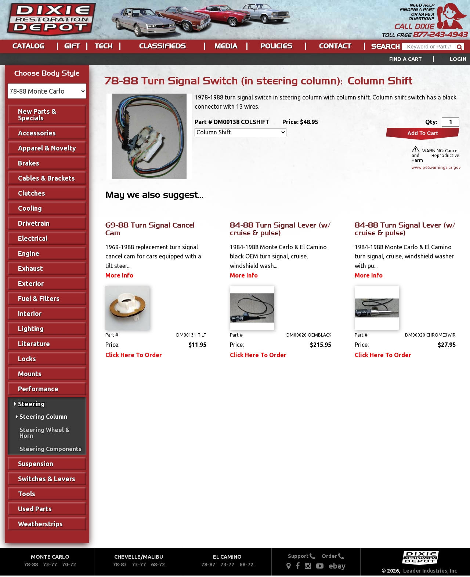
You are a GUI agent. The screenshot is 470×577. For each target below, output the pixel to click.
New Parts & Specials (37, 114)
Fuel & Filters (38, 298)
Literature (34, 343)
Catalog (28, 46)
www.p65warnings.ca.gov (435, 167)
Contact (335, 46)
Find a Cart (405, 59)
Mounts (29, 373)
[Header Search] (433, 46)
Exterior (31, 283)
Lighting (31, 328)
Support (301, 556)
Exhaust (30, 268)
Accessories (37, 133)
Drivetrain (34, 223)
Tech (103, 46)
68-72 (158, 564)
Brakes (28, 163)
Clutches (31, 193)
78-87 (208, 564)
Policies (276, 46)
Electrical (32, 238)
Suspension (35, 463)
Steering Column (43, 416)
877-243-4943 (440, 34)
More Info (119, 275)
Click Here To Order (133, 355)
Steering (31, 403)
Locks (27, 358)
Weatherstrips (40, 523)
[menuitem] (419, 59)
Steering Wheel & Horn (44, 433)
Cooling (30, 208)
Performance (38, 388)
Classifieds (162, 46)
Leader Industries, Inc (430, 571)
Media (225, 46)
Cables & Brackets (46, 178)
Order (333, 556)
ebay (337, 566)
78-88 (31, 564)
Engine (28, 253)
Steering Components (50, 449)
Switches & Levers (46, 478)
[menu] (235, 59)
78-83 (120, 564)
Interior (29, 313)
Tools (26, 493)
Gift (72, 46)
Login (458, 59)
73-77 (50, 564)
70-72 (69, 564)
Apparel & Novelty (47, 148)
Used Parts (35, 508)
